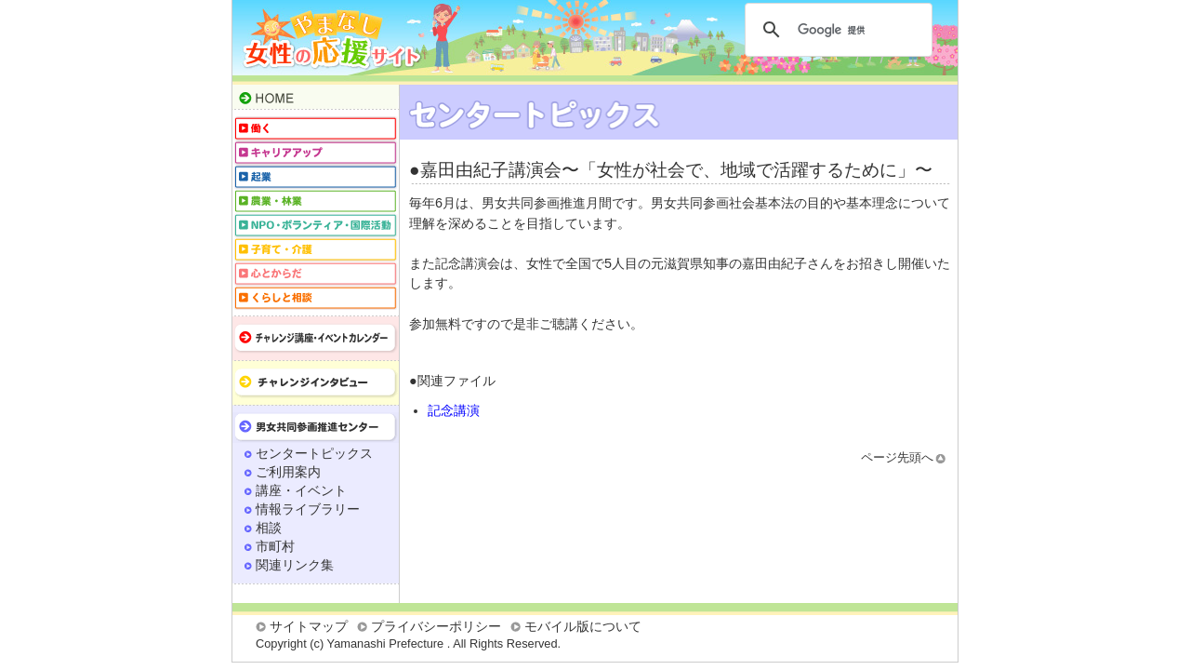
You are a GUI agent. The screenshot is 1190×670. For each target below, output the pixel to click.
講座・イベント (301, 490)
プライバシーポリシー (436, 626)
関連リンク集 (295, 564)
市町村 (275, 546)
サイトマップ (309, 626)
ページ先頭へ (897, 457)
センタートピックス (314, 453)
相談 (269, 527)
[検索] (836, 30)
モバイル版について (582, 626)
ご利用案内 (288, 471)
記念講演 (454, 410)
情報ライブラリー (308, 509)
